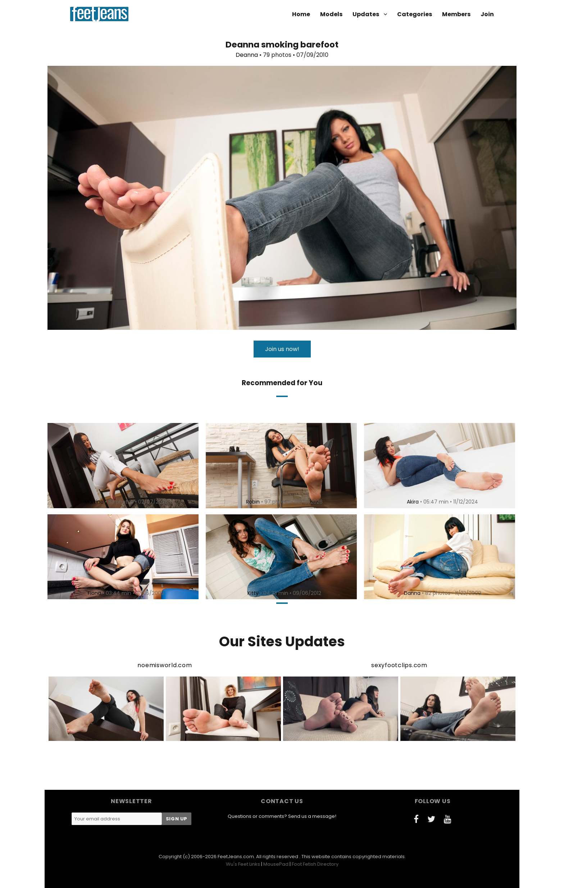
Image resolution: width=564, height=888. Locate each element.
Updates (365, 14)
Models (331, 14)
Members (456, 14)
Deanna (247, 55)
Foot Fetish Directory (315, 864)
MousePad (275, 864)
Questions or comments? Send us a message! (282, 816)
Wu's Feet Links (243, 864)
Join (487, 14)
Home (301, 14)
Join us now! (282, 349)
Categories (414, 14)
